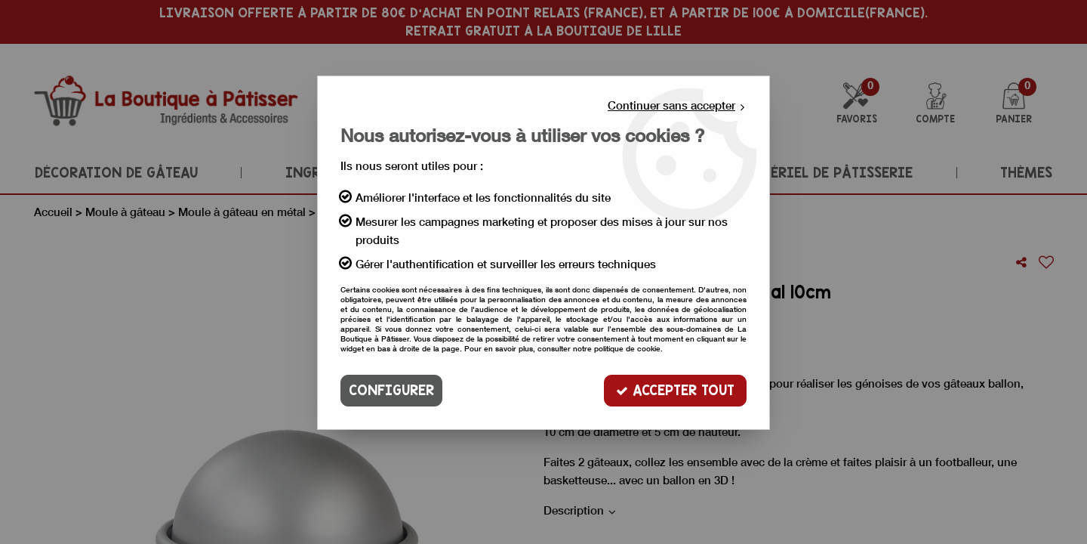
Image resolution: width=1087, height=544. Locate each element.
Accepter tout (675, 390)
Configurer (391, 390)
